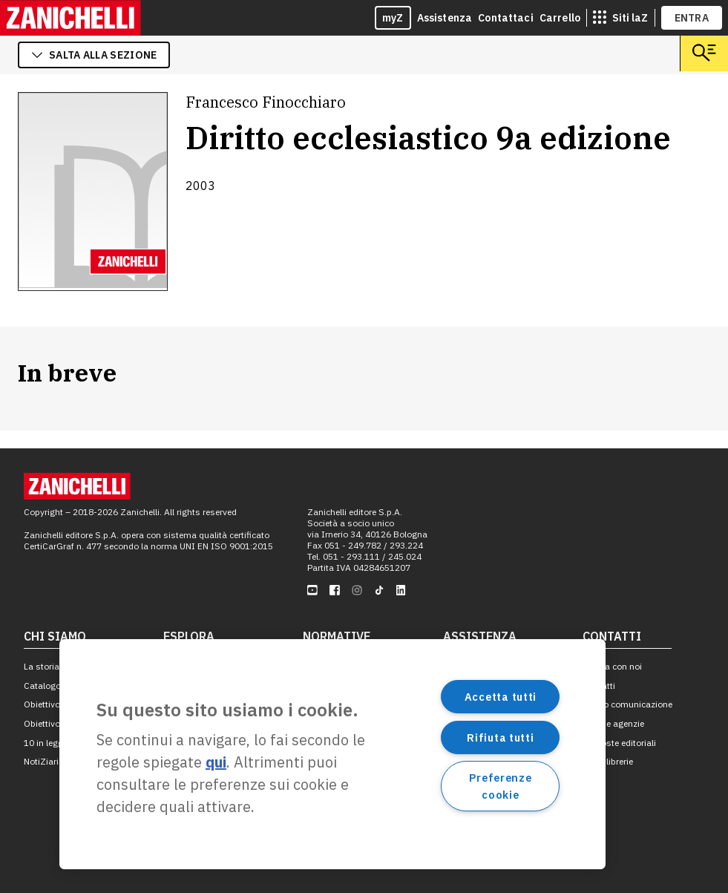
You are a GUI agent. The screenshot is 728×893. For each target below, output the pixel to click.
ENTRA (692, 17)
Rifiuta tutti (500, 737)
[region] (332, 754)
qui (216, 762)
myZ (393, 17)
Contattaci (506, 17)
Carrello (560, 17)
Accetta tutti (501, 697)
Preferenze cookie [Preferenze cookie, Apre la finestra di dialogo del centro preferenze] (500, 786)
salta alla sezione (94, 55)
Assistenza (445, 17)
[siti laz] (620, 17)
